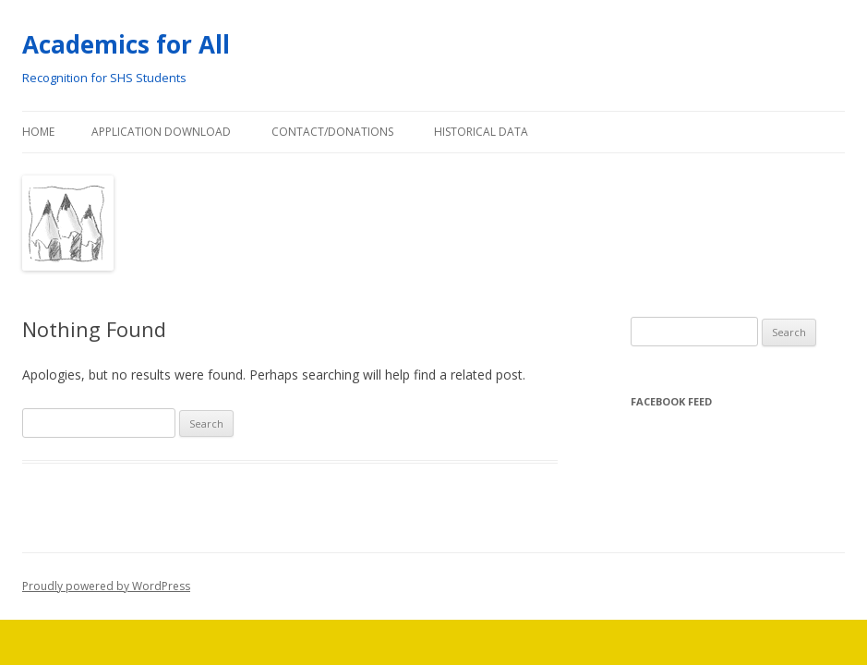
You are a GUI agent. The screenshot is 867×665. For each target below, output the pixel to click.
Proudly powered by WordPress (106, 586)
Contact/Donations (332, 131)
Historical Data (481, 131)
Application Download (161, 131)
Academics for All (126, 44)
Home (38, 131)
